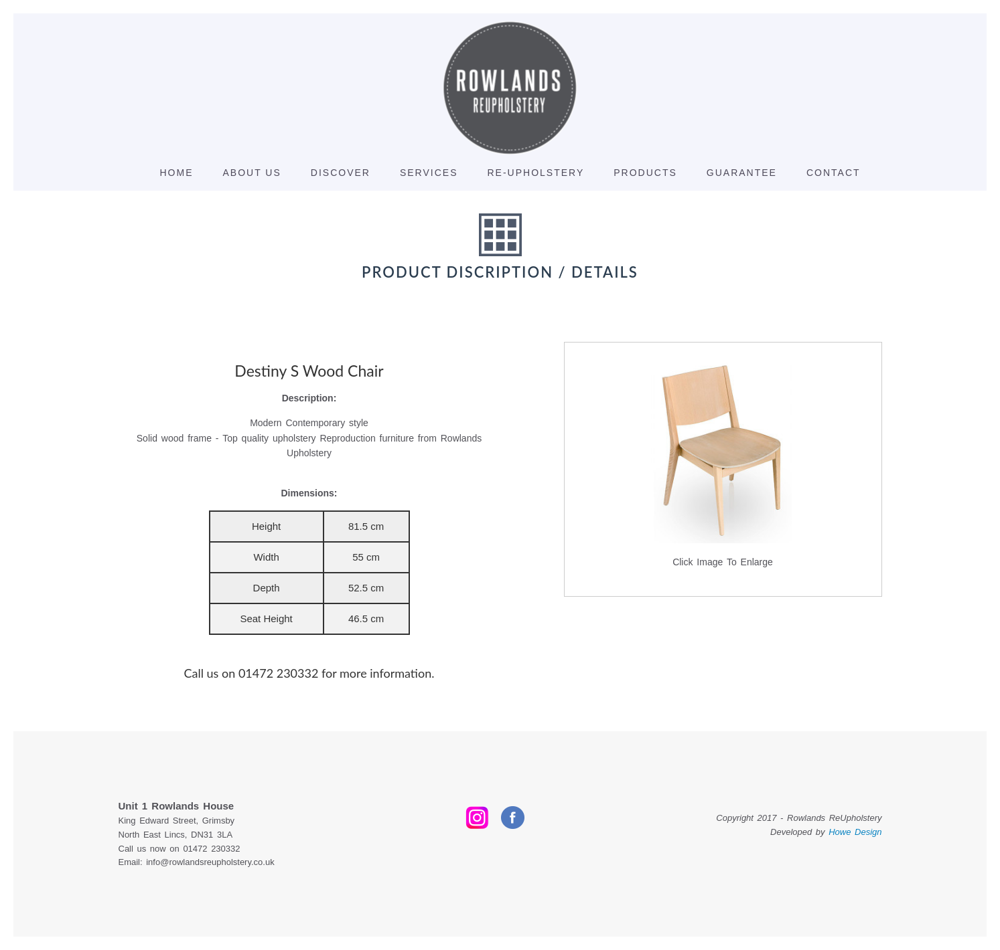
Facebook (512, 817)
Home (177, 172)
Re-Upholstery (535, 172)
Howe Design (855, 832)
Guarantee (742, 172)
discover (340, 172)
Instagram (477, 817)
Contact (833, 172)
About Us (252, 172)
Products (645, 172)
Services (429, 172)
